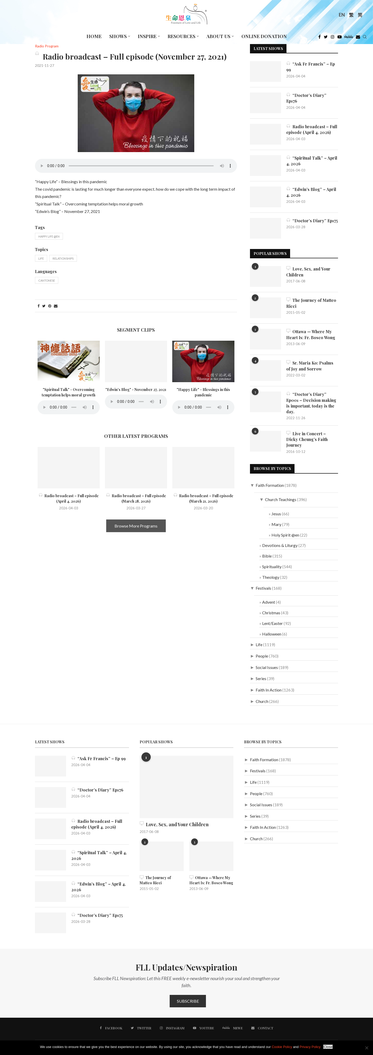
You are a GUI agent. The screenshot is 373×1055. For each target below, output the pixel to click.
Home (94, 36)
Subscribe (188, 1001)
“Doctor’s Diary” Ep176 (306, 98)
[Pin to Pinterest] (49, 306)
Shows (118, 36)
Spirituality (272, 566)
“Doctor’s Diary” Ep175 (312, 220)
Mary (276, 524)
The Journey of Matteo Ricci (311, 303)
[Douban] (358, 38)
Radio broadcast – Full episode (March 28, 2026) (136, 498)
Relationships (63, 258)
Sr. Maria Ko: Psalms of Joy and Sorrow (310, 365)
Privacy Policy (310, 1047)
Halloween (271, 634)
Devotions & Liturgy (280, 545)
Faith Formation (270, 485)
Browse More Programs (135, 525)
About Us (218, 36)
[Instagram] (333, 38)
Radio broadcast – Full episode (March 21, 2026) (203, 498)
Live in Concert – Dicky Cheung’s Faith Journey (307, 439)
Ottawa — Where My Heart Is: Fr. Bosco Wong (310, 334)
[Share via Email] (56, 306)
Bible (267, 556)
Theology (270, 577)
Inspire (147, 36)
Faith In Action (269, 690)
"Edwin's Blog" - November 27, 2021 (135, 389)
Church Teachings (280, 499)
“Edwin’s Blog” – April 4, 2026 (311, 192)
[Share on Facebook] (39, 306)
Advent (268, 602)
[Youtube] (339, 38)
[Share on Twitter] (44, 306)
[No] (366, 1047)
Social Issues (267, 667)
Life (41, 258)
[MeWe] (349, 38)
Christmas (271, 612)
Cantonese (46, 280)
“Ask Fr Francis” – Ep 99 (310, 66)
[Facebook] (319, 38)
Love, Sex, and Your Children (308, 271)
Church (262, 701)
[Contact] (262, 1028)
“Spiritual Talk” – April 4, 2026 (312, 160)
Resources (181, 36)
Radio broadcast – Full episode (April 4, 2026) (69, 498)
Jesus (276, 513)
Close (328, 1047)
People (262, 656)
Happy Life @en (49, 236)
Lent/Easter (272, 623)
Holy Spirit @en (285, 535)
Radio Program (47, 46)
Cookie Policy (282, 1047)
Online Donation (264, 36)
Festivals (263, 588)
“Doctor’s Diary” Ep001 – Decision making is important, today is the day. (311, 402)
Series (261, 678)
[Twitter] (326, 38)
